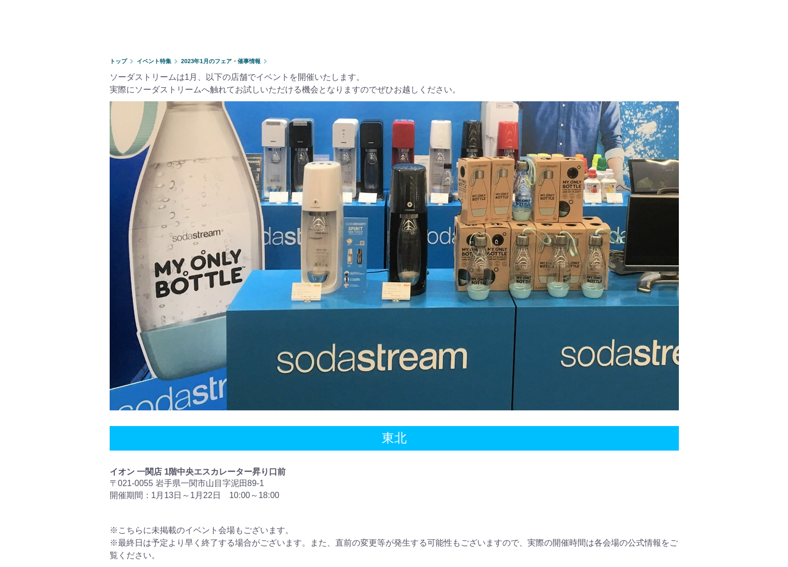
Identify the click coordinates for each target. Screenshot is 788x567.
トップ (118, 61)
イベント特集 (154, 61)
